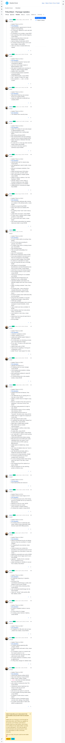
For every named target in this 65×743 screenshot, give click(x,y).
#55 (31, 489)
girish (10, 54)
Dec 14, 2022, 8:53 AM (24, 515)
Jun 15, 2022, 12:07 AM (23, 87)
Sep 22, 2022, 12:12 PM (17, 231)
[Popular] (2, 9)
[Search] (2, 14)
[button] (2, 739)
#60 (31, 621)
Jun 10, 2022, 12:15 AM (23, 54)
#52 (31, 357)
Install (58, 3)
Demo (50, 3)
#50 (31, 230)
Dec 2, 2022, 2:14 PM (24, 384)
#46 (31, 106)
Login (13, 738)
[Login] (63, 2)
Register (8, 738)
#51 (31, 326)
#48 (31, 154)
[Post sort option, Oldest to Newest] (40, 20)
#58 (31, 570)
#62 (31, 667)
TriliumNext (18, 14)
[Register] (63, 4)
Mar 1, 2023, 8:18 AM (23, 667)
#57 (31, 532)
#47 (31, 121)
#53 (31, 384)
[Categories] (2, 2)
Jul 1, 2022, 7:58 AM (24, 106)
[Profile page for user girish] (6, 55)
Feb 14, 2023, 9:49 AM (23, 637)
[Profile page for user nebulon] (6, 20)
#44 (31, 54)
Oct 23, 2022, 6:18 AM (23, 326)
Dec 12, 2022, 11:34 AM (24, 489)
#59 (31, 600)
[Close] (30, 714)
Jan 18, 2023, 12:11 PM (24, 621)
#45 (31, 87)
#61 (31, 637)
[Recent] (2, 4)
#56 (31, 515)
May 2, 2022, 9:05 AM (24, 19)
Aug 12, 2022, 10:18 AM (23, 154)
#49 (31, 193)
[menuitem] (63, 2)
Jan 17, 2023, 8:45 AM (23, 600)
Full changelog (14, 25)
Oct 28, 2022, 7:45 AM (23, 357)
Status (46, 3)
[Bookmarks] (2, 12)
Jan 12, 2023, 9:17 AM (23, 532)
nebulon (11, 19)
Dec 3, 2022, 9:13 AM (24, 475)
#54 (31, 475)
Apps (43, 3)
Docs (54, 3)
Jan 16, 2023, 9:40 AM (23, 570)
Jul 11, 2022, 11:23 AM (24, 121)
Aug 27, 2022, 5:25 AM (23, 193)
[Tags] (2, 7)
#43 (31, 19)
